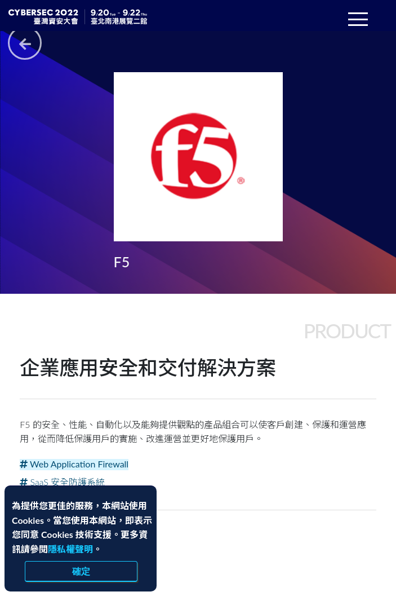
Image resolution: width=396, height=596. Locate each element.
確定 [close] (81, 571)
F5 (122, 261)
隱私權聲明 (70, 549)
